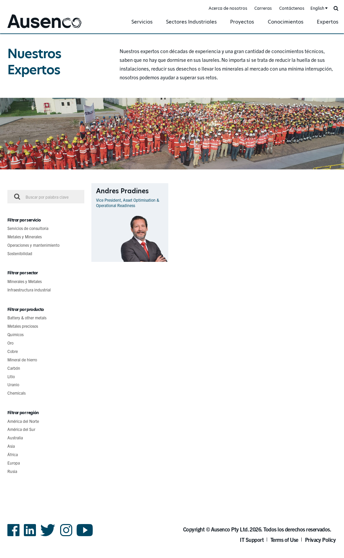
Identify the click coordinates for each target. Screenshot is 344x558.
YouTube (85, 535)
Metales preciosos (22, 325)
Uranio (13, 384)
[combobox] (318, 8)
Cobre (12, 351)
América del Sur (21, 429)
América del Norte (23, 421)
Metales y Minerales (24, 236)
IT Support (252, 539)
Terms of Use (284, 539)
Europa (13, 462)
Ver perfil (159, 261)
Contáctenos (291, 8)
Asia (11, 445)
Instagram (66, 535)
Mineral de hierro (22, 359)
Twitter (47, 535)
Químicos (15, 334)
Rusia (12, 471)
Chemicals (16, 392)
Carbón (13, 367)
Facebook (13, 535)
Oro (10, 342)
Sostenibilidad (19, 253)
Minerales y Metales (24, 281)
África (12, 454)
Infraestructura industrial (29, 289)
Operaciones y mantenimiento (33, 244)
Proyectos (242, 21)
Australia (15, 437)
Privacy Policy (320, 539)
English (317, 8)
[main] (172, 260)
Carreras (263, 8)
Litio (11, 376)
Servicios (142, 21)
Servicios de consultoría (27, 228)
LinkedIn (30, 535)
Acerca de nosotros (228, 8)
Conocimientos (285, 21)
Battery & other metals (26, 317)
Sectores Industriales (191, 21)
